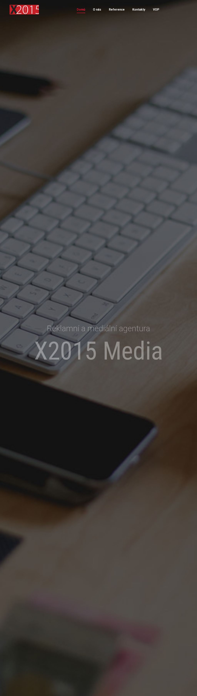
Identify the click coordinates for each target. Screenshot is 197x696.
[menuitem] (81, 10)
